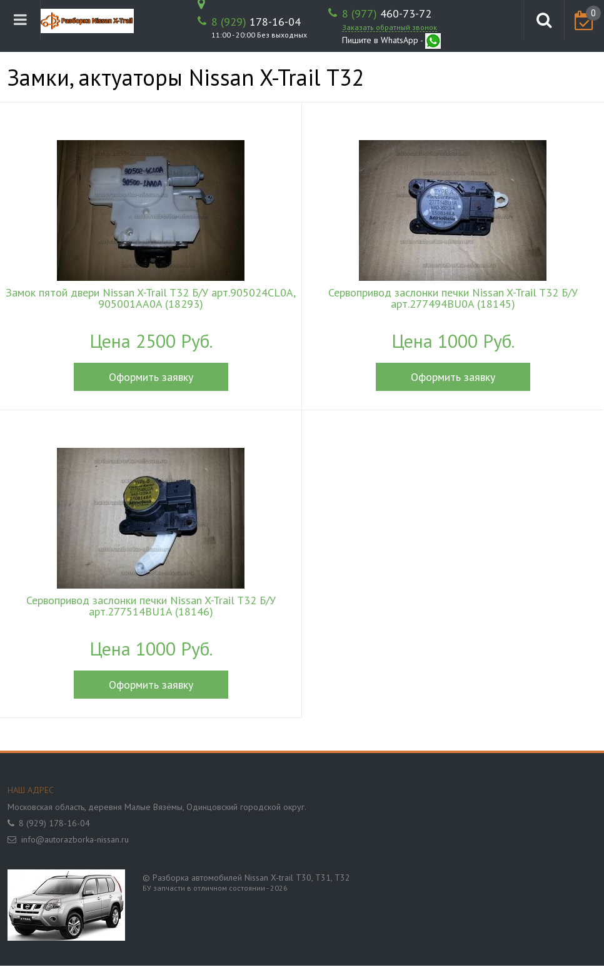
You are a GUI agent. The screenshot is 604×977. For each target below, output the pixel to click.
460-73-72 (386, 13)
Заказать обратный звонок (389, 27)
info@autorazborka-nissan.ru (75, 839)
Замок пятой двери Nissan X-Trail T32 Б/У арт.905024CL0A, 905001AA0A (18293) (151, 298)
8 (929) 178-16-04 (54, 823)
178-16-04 (256, 22)
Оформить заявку (151, 377)
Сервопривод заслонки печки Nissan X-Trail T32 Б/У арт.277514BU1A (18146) (151, 606)
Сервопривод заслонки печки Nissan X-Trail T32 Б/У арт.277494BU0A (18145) (453, 298)
